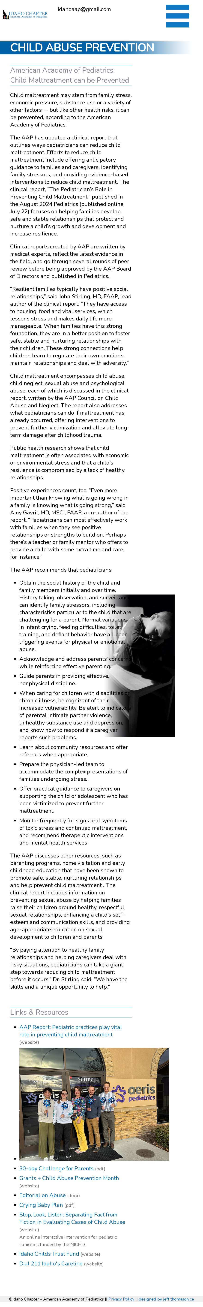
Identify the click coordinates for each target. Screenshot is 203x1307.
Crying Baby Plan (41, 1205)
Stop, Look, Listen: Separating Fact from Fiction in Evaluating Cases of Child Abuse (72, 1218)
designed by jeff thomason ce (166, 1299)
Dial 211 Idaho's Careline (51, 1263)
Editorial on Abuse (42, 1195)
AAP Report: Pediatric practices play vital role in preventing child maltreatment (70, 1030)
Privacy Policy (121, 1299)
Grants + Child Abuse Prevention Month (69, 1178)
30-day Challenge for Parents (56, 1168)
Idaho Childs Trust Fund (49, 1254)
